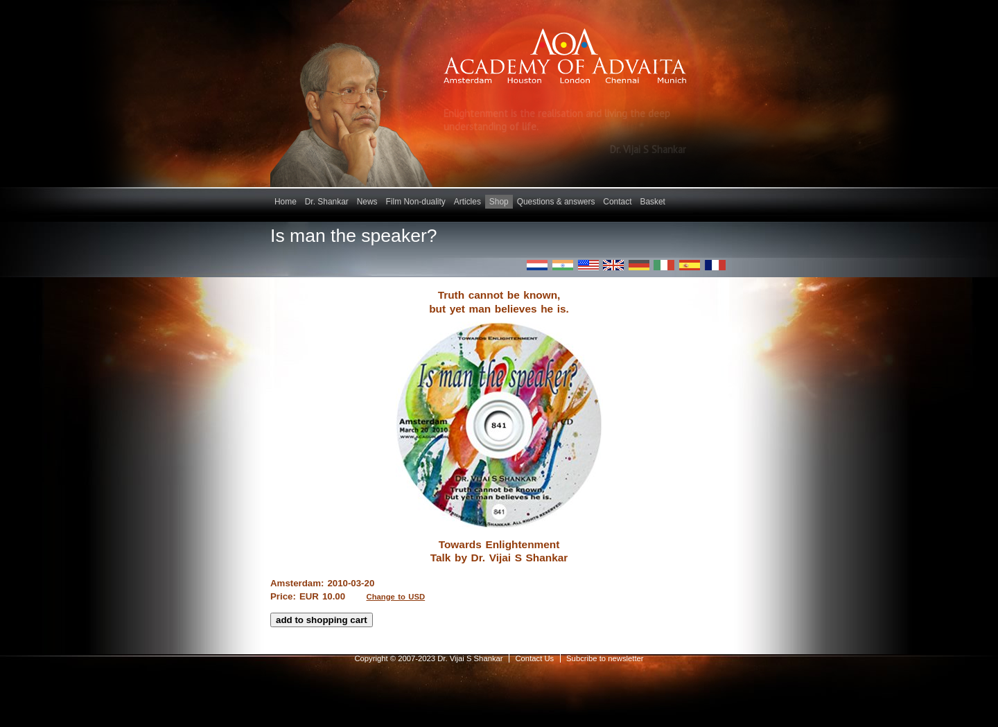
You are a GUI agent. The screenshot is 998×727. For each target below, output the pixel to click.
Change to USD (396, 597)
